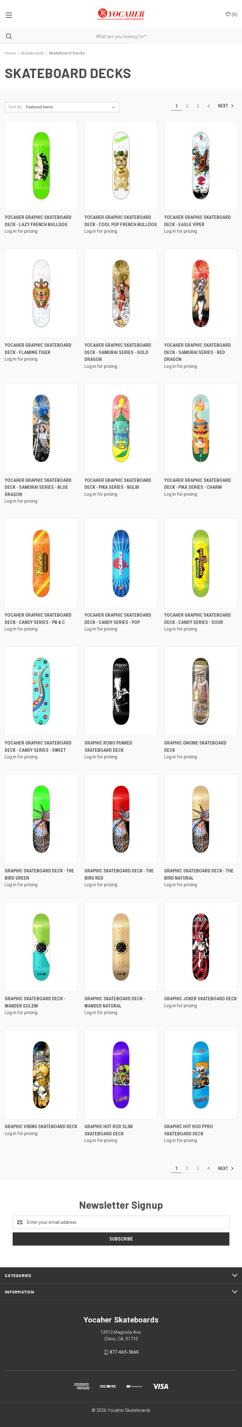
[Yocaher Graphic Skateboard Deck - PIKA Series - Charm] (200, 428)
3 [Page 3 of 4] (198, 106)
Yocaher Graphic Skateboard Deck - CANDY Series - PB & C (38, 618)
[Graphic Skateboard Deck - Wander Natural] (121, 946)
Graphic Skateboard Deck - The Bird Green (39, 874)
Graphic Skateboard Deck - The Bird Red (119, 874)
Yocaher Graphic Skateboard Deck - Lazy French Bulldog (38, 220)
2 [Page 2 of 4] (187, 106)
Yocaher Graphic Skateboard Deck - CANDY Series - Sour (197, 618)
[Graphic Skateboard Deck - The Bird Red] (121, 819)
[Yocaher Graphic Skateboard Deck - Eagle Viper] (200, 165)
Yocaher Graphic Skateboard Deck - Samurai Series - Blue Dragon (38, 487)
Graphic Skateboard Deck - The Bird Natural (198, 874)
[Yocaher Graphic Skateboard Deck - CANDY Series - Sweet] (41, 691)
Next (226, 106)
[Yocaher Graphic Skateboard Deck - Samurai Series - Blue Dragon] (41, 428)
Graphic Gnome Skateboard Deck (195, 746)
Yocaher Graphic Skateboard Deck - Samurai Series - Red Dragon (197, 352)
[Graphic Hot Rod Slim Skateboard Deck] (121, 1074)
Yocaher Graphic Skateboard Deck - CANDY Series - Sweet (38, 746)
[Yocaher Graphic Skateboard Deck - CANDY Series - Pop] (121, 563)
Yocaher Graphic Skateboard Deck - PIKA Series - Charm (197, 483)
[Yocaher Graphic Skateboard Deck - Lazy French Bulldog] (41, 165)
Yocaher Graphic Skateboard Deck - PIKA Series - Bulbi (117, 483)
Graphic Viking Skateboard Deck (41, 1126)
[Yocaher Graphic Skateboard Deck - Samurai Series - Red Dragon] (200, 293)
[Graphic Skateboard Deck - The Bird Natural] (200, 819)
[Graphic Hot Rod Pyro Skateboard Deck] (200, 1074)
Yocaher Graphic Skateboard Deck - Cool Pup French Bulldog (120, 220)
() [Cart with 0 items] (231, 14)
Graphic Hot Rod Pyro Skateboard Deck (188, 1130)
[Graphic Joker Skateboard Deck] (200, 946)
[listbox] (71, 107)
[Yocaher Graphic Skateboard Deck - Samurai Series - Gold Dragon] (121, 293)
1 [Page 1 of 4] (176, 106)
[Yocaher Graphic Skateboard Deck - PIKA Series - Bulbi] (121, 428)
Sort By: (15, 107)
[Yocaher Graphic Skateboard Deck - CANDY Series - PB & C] (41, 563)
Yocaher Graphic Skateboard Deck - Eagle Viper (197, 220)
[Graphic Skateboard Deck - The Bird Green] (41, 819)
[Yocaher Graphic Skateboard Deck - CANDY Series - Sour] (200, 563)
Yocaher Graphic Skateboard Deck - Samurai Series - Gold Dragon (117, 352)
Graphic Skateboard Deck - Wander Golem (35, 1002)
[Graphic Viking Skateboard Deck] (41, 1074)
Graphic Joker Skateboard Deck (200, 999)
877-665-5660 (124, 1352)
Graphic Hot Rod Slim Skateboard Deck (108, 1130)
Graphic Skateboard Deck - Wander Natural (114, 1002)
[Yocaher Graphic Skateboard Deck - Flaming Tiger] (41, 293)
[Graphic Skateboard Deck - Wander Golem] (41, 946)
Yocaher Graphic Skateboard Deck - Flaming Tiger (38, 348)
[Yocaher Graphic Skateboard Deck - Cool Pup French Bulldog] (121, 165)
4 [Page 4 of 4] (208, 106)
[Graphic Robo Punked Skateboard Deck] (121, 691)
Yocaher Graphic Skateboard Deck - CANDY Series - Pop (117, 618)
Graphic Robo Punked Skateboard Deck (108, 746)
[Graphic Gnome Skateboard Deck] (200, 691)
